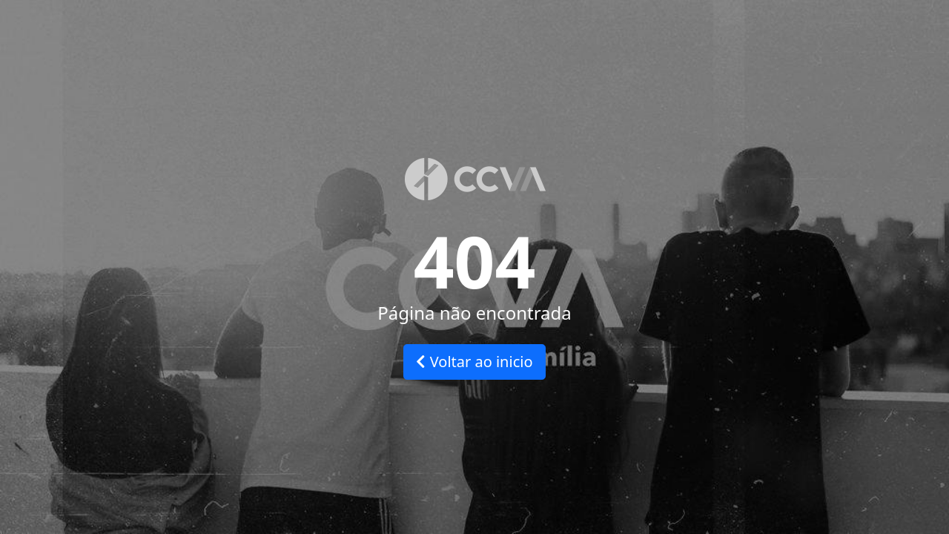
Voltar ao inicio (474, 362)
